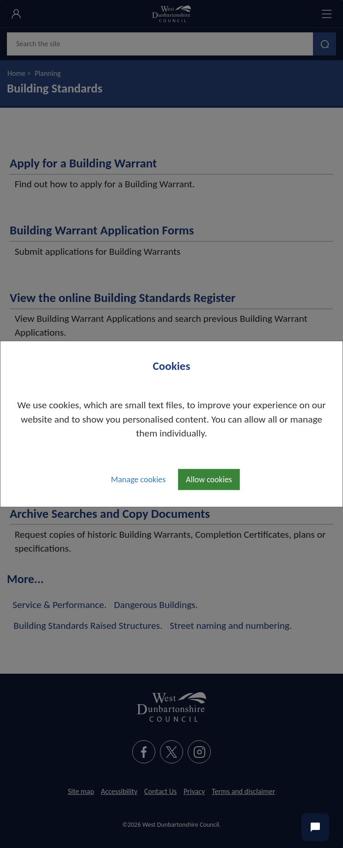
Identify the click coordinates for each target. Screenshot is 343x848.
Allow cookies (209, 479)
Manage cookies (138, 479)
